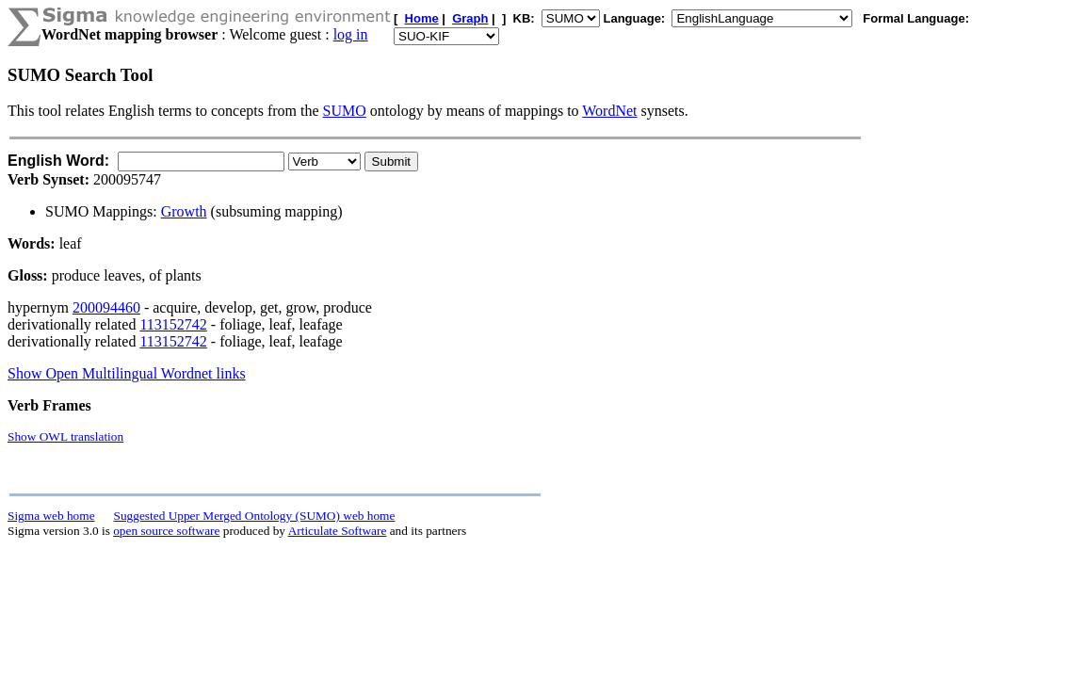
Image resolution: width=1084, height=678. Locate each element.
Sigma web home (51, 515)
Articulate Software (337, 531)
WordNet (609, 111)
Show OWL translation (65, 436)
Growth (184, 211)
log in (350, 34)
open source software (166, 531)
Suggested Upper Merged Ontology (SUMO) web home (255, 515)
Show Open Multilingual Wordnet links (127, 373)
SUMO (344, 111)
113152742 (172, 324)
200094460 (106, 307)
